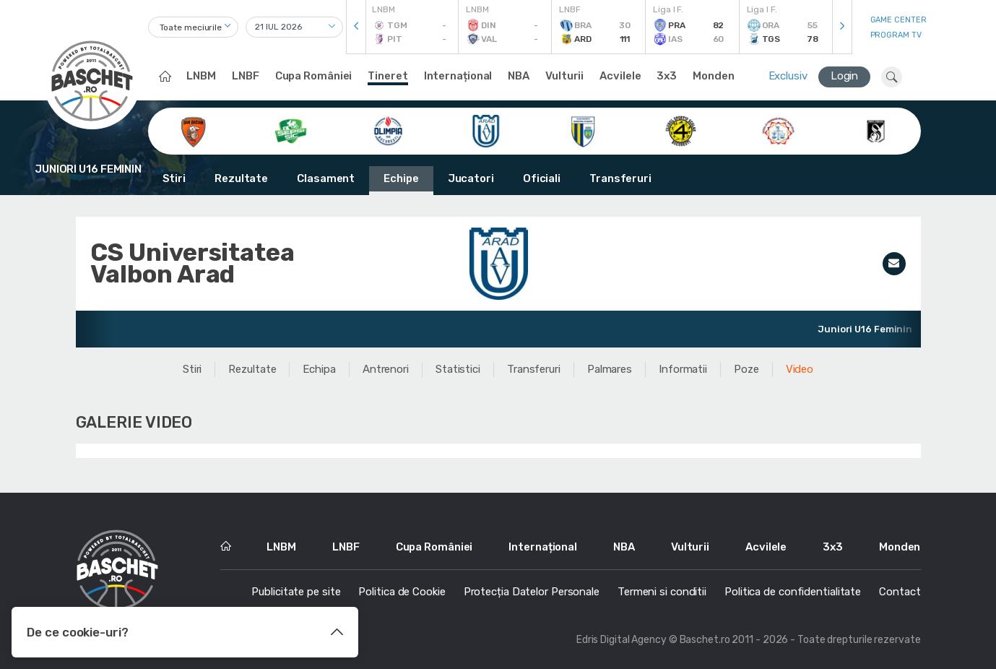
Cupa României (313, 75)
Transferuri (620, 178)
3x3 (667, 75)
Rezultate (241, 178)
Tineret (387, 75)
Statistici (458, 369)
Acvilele (620, 75)
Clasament (326, 178)
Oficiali (541, 178)
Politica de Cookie (401, 591)
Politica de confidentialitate (792, 591)
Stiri (174, 178)
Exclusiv (787, 75)
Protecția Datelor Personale (531, 591)
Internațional (458, 75)
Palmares (609, 369)
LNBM (201, 75)
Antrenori (386, 369)
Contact (899, 591)
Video (800, 369)
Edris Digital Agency (621, 640)
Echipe (401, 178)
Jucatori (471, 178)
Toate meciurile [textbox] (191, 27)
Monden (713, 75)
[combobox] (193, 27)
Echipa (319, 369)
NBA (518, 75)
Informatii (683, 369)
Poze (746, 369)
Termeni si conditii (662, 591)
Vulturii (564, 75)
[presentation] (356, 27)
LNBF (245, 75)
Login (845, 75)
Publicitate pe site (295, 591)
